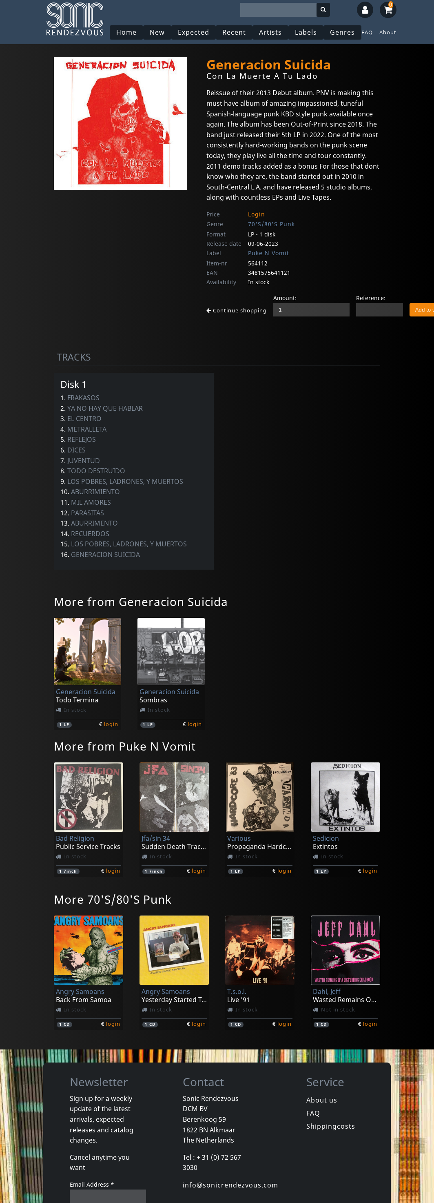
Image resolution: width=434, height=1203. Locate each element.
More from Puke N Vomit (125, 746)
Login (256, 214)
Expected (193, 32)
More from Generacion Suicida (141, 601)
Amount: (285, 298)
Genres (342, 32)
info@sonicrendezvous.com (230, 1185)
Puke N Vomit (268, 253)
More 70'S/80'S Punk (113, 899)
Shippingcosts (330, 1126)
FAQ (367, 32)
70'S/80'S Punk (271, 224)
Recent (234, 32)
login (111, 724)
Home (126, 32)
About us (321, 1100)
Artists (270, 32)
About (387, 32)
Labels (306, 32)
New (157, 32)
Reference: (370, 298)
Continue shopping (236, 310)
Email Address (92, 1184)
